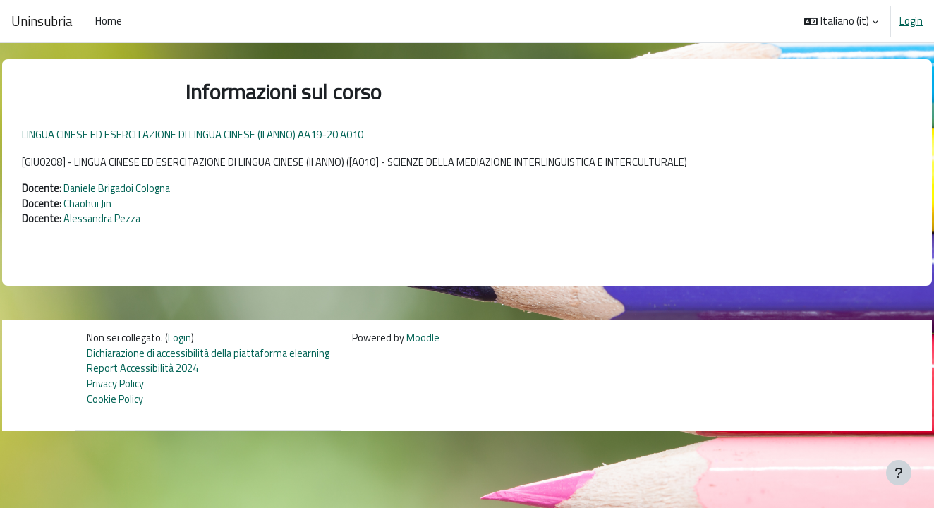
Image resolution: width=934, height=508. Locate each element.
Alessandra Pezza (137, 221)
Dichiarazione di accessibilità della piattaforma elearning (213, 357)
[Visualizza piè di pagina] (898, 472)
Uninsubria (42, 21)
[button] (841, 21)
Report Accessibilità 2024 (144, 373)
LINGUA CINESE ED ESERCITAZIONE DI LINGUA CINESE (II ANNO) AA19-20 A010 (224, 134)
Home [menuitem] (108, 21)
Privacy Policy (116, 388)
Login (911, 21)
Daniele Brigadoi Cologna (150, 189)
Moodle (433, 341)
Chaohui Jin (120, 205)
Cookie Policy (115, 405)
